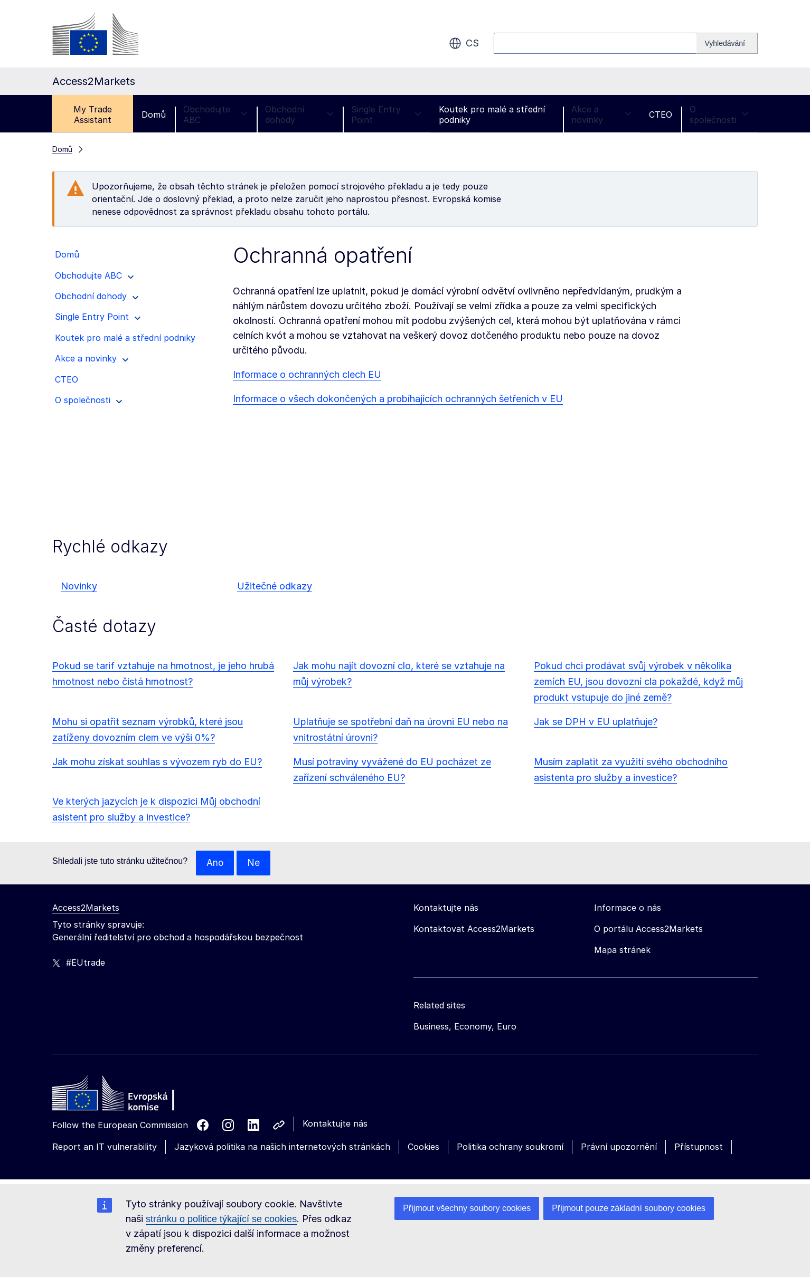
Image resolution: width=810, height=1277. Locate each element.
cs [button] (464, 43)
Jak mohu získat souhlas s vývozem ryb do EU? (157, 761)
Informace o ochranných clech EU (307, 374)
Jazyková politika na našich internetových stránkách (282, 1147)
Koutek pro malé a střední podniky (492, 114)
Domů (154, 114)
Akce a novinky (601, 114)
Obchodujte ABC (215, 114)
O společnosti (719, 114)
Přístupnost (698, 1147)
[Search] (727, 43)
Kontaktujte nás (335, 1124)
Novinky (79, 586)
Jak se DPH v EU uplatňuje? (595, 721)
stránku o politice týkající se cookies (221, 1219)
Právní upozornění (619, 1147)
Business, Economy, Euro (464, 1027)
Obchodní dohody (299, 114)
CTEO (660, 114)
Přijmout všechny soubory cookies (467, 1208)
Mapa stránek (622, 950)
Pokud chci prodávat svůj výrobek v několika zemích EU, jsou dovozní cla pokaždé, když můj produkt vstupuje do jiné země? (638, 681)
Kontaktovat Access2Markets (473, 929)
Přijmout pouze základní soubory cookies (628, 1208)
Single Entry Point (386, 114)
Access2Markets (85, 908)
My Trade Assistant (92, 114)
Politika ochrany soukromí (510, 1147)
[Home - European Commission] (128, 1096)
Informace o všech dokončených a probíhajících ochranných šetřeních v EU (398, 398)
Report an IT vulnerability (104, 1147)
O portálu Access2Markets (648, 929)
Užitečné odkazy (274, 586)
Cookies (423, 1147)
